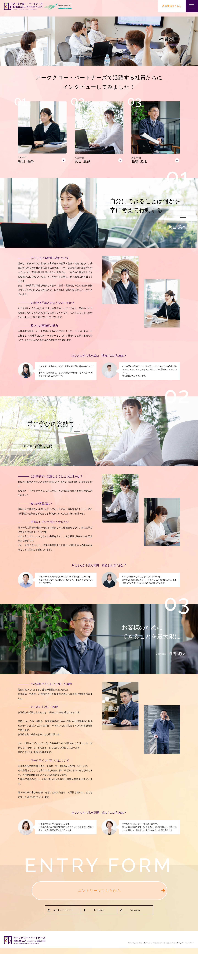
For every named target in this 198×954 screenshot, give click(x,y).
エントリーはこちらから (99, 893)
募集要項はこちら (172, 6)
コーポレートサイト (61, 915)
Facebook (94, 915)
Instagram (130, 915)
